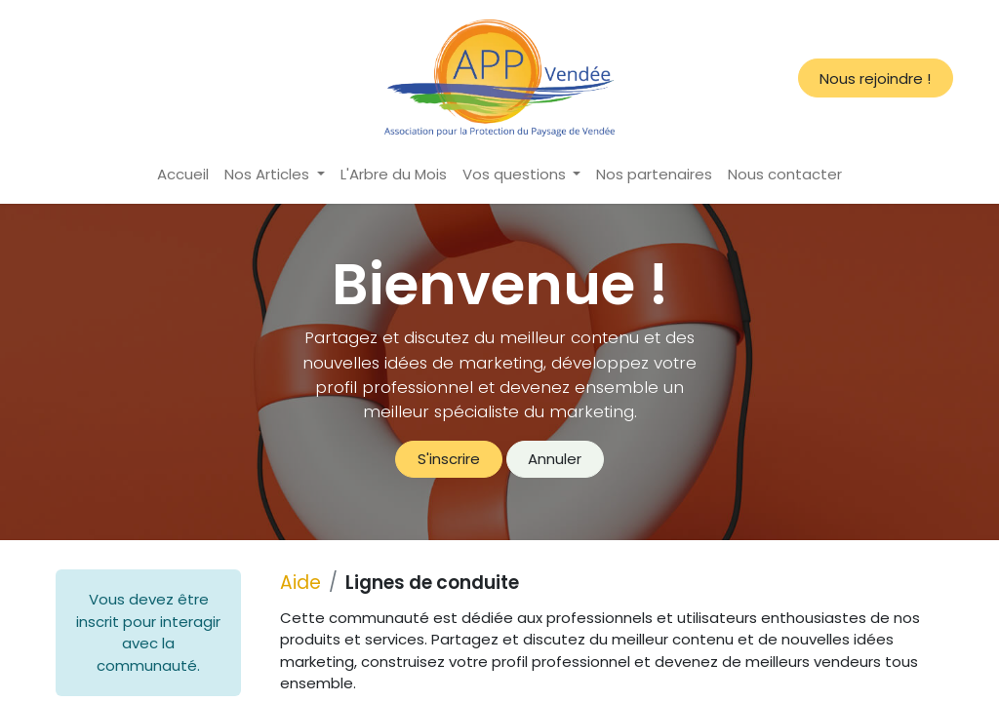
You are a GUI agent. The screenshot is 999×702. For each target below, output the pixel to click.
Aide (300, 582)
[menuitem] (183, 175)
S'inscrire (449, 458)
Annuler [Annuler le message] (554, 458)
